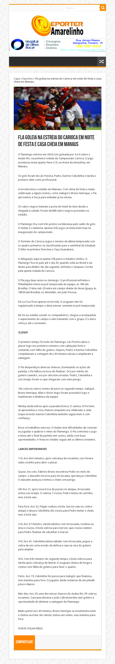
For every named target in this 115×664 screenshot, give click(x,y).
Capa (17, 78)
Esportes (27, 78)
